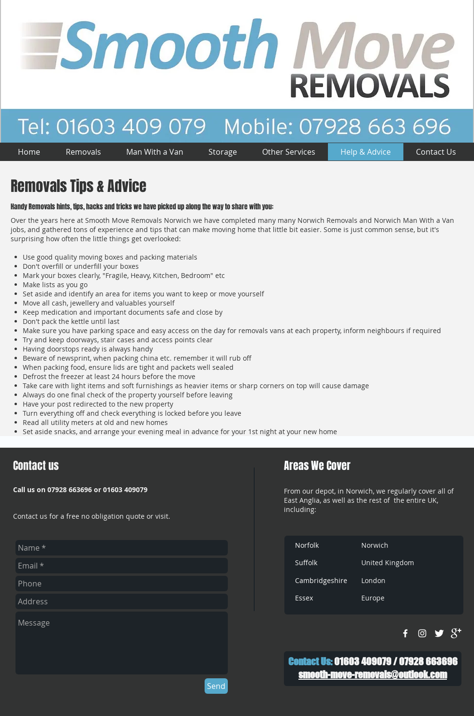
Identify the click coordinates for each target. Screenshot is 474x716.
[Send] (216, 686)
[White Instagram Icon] (422, 633)
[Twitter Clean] (439, 633)
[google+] (456, 633)
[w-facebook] (405, 633)
